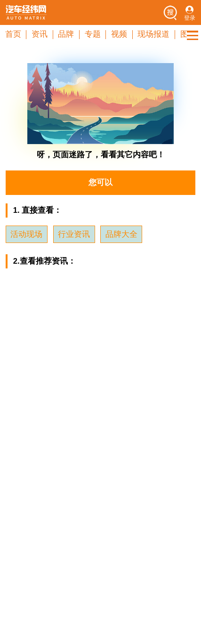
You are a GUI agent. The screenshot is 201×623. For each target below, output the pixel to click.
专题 (93, 34)
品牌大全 (121, 234)
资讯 (40, 34)
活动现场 (26, 234)
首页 (13, 34)
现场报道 (153, 34)
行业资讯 (74, 234)
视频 (119, 34)
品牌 (66, 34)
